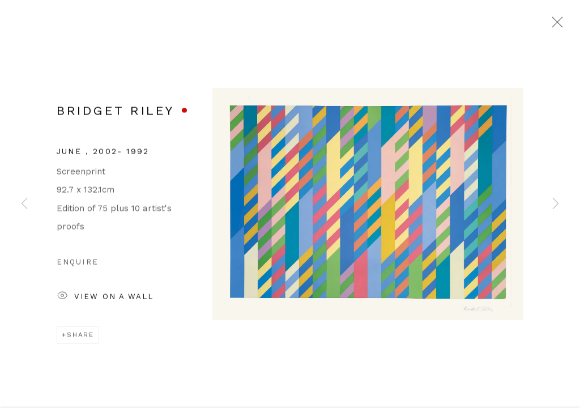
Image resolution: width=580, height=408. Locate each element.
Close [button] (554, 25)
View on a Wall (105, 300)
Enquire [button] (78, 265)
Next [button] (555, 204)
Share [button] (80, 338)
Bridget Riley (115, 113)
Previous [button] (24, 204)
